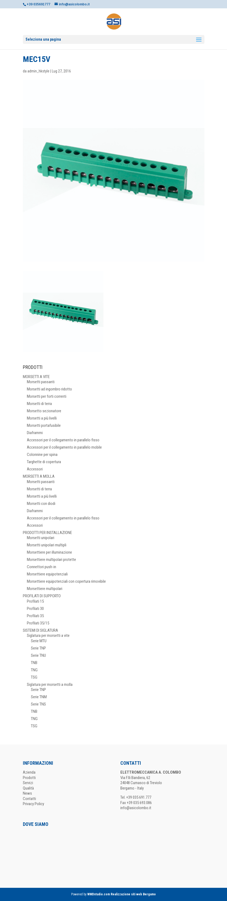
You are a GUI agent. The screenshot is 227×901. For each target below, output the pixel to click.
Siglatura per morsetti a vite (48, 635)
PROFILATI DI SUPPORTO (42, 595)
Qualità (28, 788)
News (27, 793)
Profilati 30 (35, 608)
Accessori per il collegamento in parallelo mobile (64, 447)
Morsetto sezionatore (44, 410)
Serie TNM (39, 696)
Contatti (29, 798)
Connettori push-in (41, 566)
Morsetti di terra (39, 403)
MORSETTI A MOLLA (39, 476)
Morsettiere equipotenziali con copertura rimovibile (66, 581)
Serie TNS (38, 704)
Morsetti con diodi (41, 503)
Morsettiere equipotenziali (47, 574)
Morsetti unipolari (40, 537)
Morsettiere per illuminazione (49, 552)
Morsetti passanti (41, 381)
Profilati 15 (35, 601)
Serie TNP (38, 648)
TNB (34, 662)
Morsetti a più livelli (42, 418)
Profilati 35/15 (38, 623)
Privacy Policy (33, 803)
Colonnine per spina (42, 454)
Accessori (35, 469)
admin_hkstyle (38, 71)
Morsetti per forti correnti (46, 396)
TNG (34, 670)
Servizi (28, 782)
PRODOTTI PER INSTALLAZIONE (47, 532)
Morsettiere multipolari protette (51, 559)
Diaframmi (35, 432)
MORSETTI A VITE (36, 376)
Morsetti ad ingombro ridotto (49, 389)
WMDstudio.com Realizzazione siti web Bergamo (121, 894)
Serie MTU (38, 640)
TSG (34, 677)
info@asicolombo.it (135, 807)
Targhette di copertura (44, 461)
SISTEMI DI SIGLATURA (40, 630)
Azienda (29, 772)
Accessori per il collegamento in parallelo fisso (63, 440)
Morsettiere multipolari (44, 588)
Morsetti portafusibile (44, 425)
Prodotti (29, 777)
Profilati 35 (35, 615)
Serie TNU (38, 655)
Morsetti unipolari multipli (46, 545)
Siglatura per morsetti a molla (50, 684)
